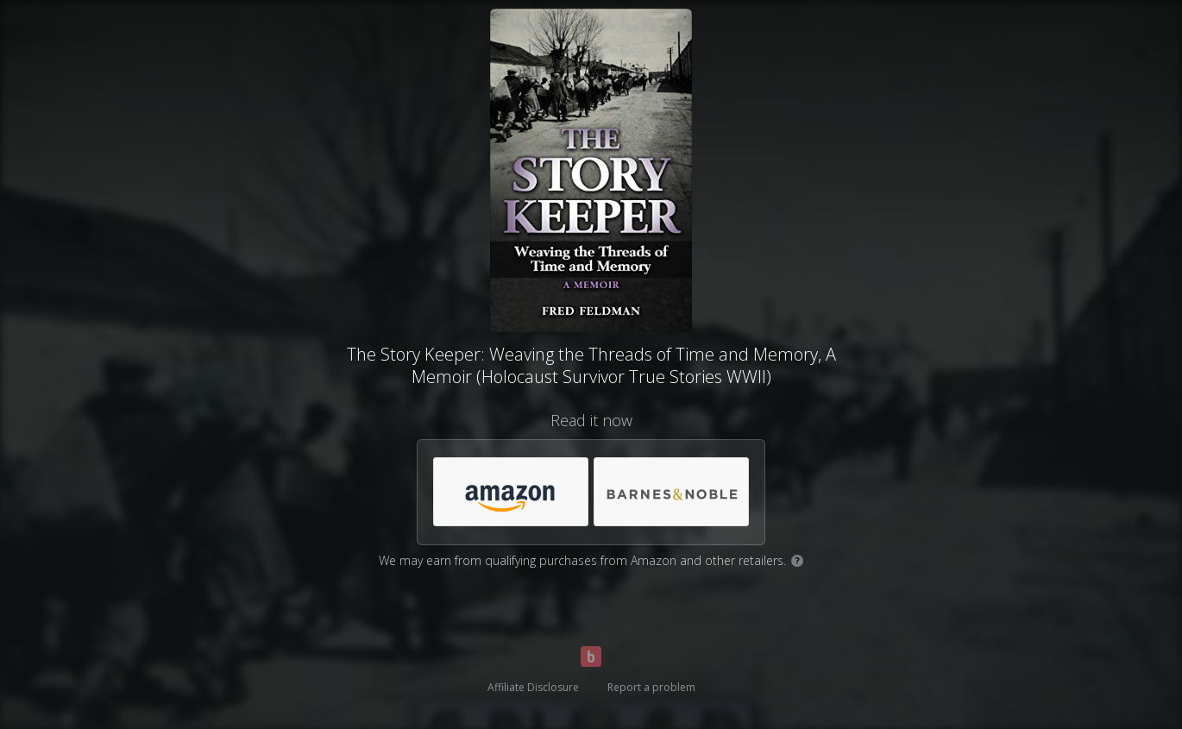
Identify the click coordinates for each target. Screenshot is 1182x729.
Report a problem (651, 687)
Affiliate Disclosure (533, 687)
